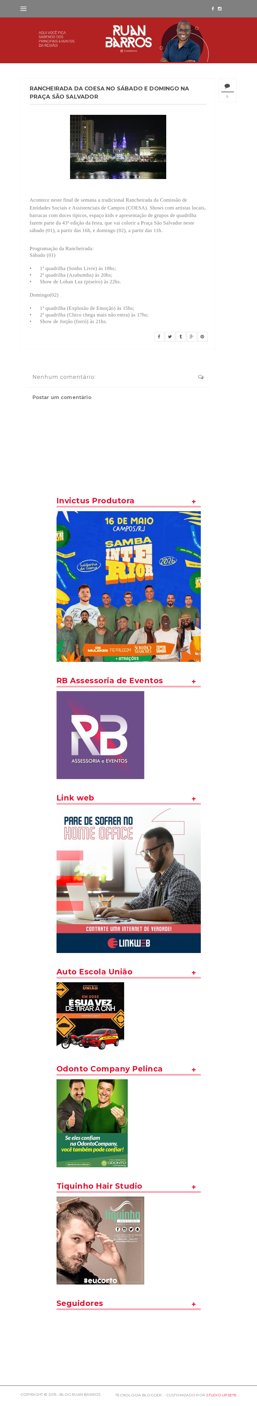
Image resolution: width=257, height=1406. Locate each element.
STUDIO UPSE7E (221, 1395)
